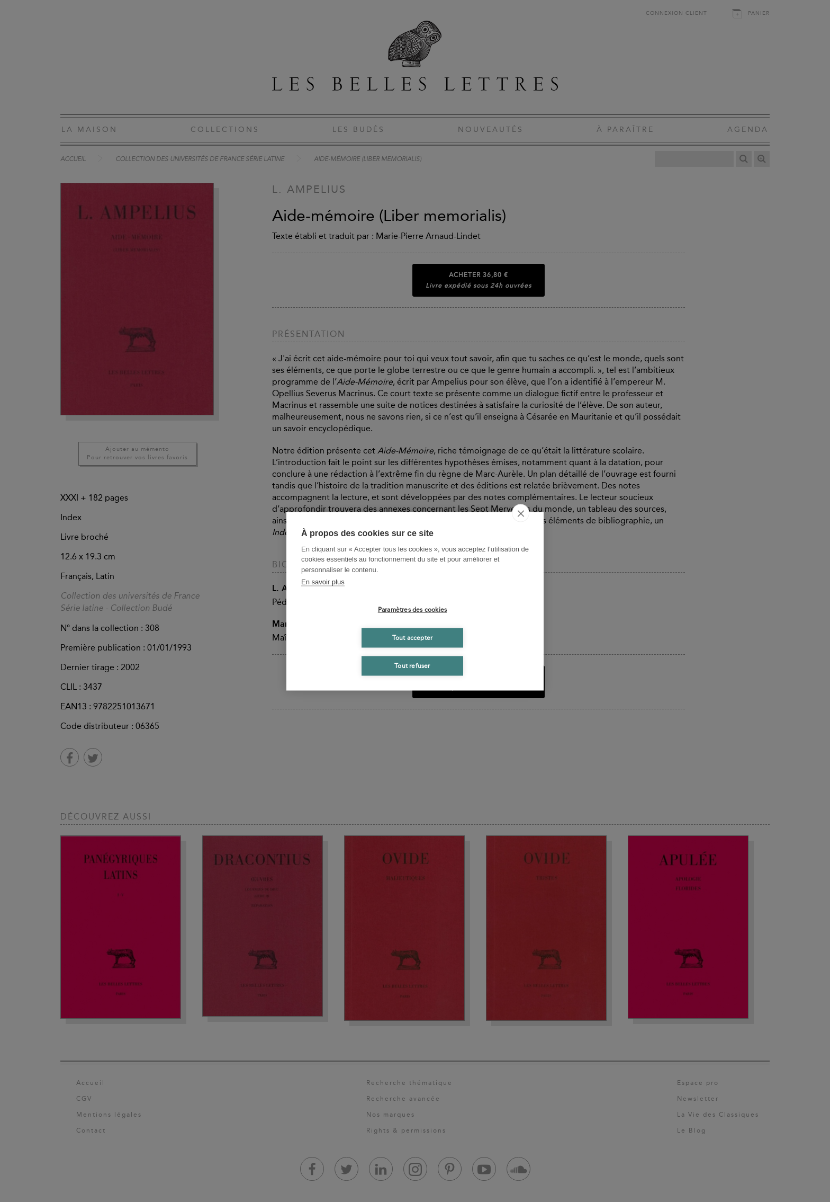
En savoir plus (323, 582)
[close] (520, 513)
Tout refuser (412, 666)
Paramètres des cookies (412, 609)
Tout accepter (412, 638)
